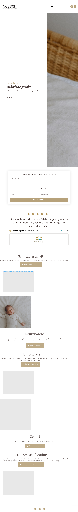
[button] (52, 7)
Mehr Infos (65, 231)
